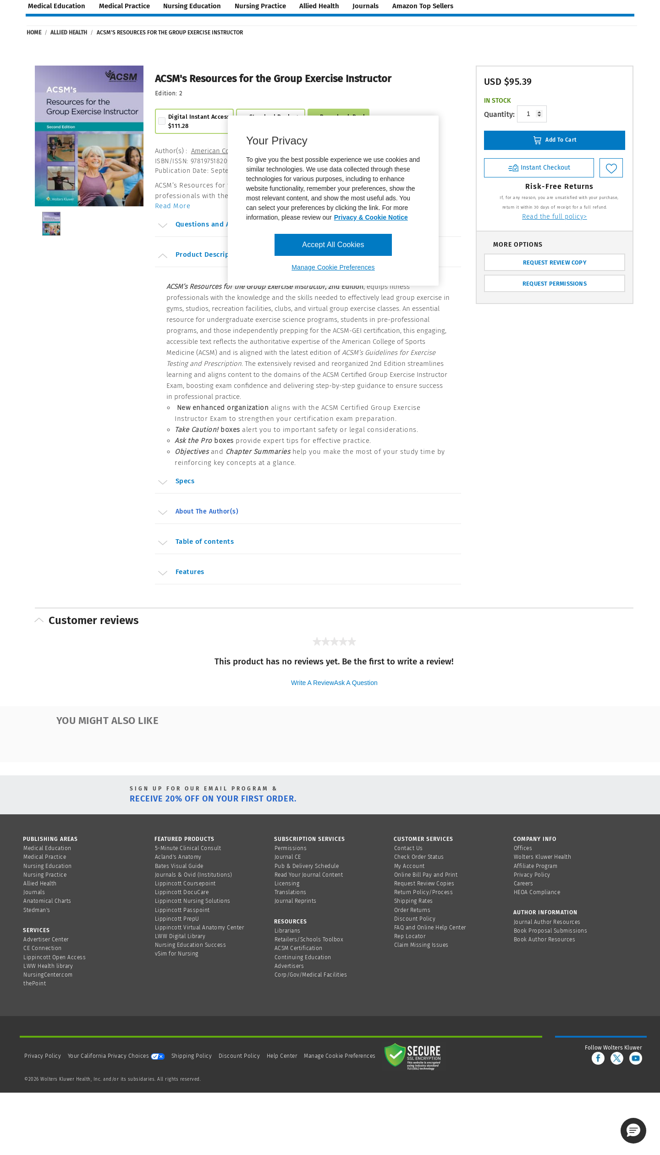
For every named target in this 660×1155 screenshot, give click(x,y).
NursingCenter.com (48, 975)
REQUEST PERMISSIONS (554, 283)
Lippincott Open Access (54, 957)
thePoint (34, 983)
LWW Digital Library (180, 936)
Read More (173, 206)
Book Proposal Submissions (551, 931)
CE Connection (42, 948)
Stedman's (36, 910)
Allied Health (68, 32)
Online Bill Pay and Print (426, 875)
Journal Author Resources (547, 922)
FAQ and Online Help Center (430, 927)
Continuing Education (303, 957)
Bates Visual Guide (179, 866)
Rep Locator (410, 936)
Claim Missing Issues (421, 945)
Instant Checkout (539, 167)
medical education (56, 6)
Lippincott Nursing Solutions (193, 901)
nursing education (192, 6)
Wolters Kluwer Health (543, 857)
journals (365, 6)
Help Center (283, 1056)
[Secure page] (414, 1056)
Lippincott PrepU (177, 919)
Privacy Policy (532, 875)
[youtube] (635, 1058)
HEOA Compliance (537, 892)
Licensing (287, 883)
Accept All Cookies (333, 245)
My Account (409, 866)
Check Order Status (419, 857)
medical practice (124, 6)
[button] (633, 1131)
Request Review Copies (424, 883)
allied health (319, 6)
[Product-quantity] (532, 113)
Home (34, 32)
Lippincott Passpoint (182, 910)
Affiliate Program (536, 866)
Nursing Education (47, 866)
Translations (291, 892)
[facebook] (598, 1058)
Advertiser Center (46, 939)
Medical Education (47, 848)
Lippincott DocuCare (182, 892)
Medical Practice (44, 857)
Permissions (291, 848)
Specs (175, 482)
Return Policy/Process (423, 892)
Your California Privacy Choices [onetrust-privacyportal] (116, 1056)
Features (180, 573)
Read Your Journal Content (309, 875)
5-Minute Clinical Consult (188, 848)
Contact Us (408, 848)
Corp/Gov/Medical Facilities (311, 975)
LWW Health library (48, 966)
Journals (34, 892)
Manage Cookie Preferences (340, 1056)
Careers (524, 883)
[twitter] (616, 1058)
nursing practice (260, 6)
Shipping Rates (413, 901)
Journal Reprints (296, 901)
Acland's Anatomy (178, 857)
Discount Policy (415, 919)
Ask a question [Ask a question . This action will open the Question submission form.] (356, 683)
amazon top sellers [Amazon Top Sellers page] (422, 6)
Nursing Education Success (190, 945)
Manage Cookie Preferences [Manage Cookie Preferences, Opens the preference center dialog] (333, 267)
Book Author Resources (545, 939)
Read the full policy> (554, 217)
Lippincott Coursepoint (185, 883)
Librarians (288, 931)
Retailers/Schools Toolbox (309, 939)
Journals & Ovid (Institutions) (193, 875)
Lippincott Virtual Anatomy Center (199, 927)
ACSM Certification (299, 948)
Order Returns (412, 910)
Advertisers (289, 966)
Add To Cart (555, 140)
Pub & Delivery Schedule (307, 866)
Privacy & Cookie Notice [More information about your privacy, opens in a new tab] (371, 217)
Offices (523, 848)
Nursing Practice (44, 875)
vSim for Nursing (176, 954)
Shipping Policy (191, 1056)
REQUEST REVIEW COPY (554, 262)
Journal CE (288, 857)
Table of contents (195, 543)
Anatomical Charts (47, 901)
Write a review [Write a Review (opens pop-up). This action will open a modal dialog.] (312, 683)
